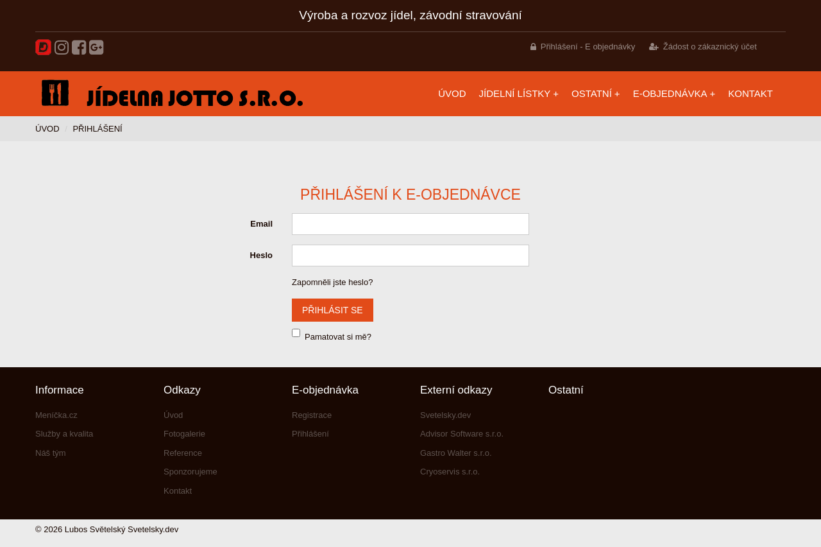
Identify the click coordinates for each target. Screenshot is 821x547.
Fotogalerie (184, 433)
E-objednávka (670, 93)
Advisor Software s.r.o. (462, 433)
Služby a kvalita (64, 433)
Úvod (452, 93)
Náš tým (50, 453)
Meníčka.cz (56, 415)
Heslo (261, 255)
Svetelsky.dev (445, 415)
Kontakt (750, 93)
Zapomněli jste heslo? (332, 282)
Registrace (312, 415)
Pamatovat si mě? (338, 337)
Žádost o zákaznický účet (710, 46)
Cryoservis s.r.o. (450, 471)
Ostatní (591, 93)
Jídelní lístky (515, 93)
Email (261, 224)
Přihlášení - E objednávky (588, 46)
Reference (183, 453)
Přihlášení (310, 433)
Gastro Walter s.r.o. (456, 453)
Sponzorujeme (190, 471)
